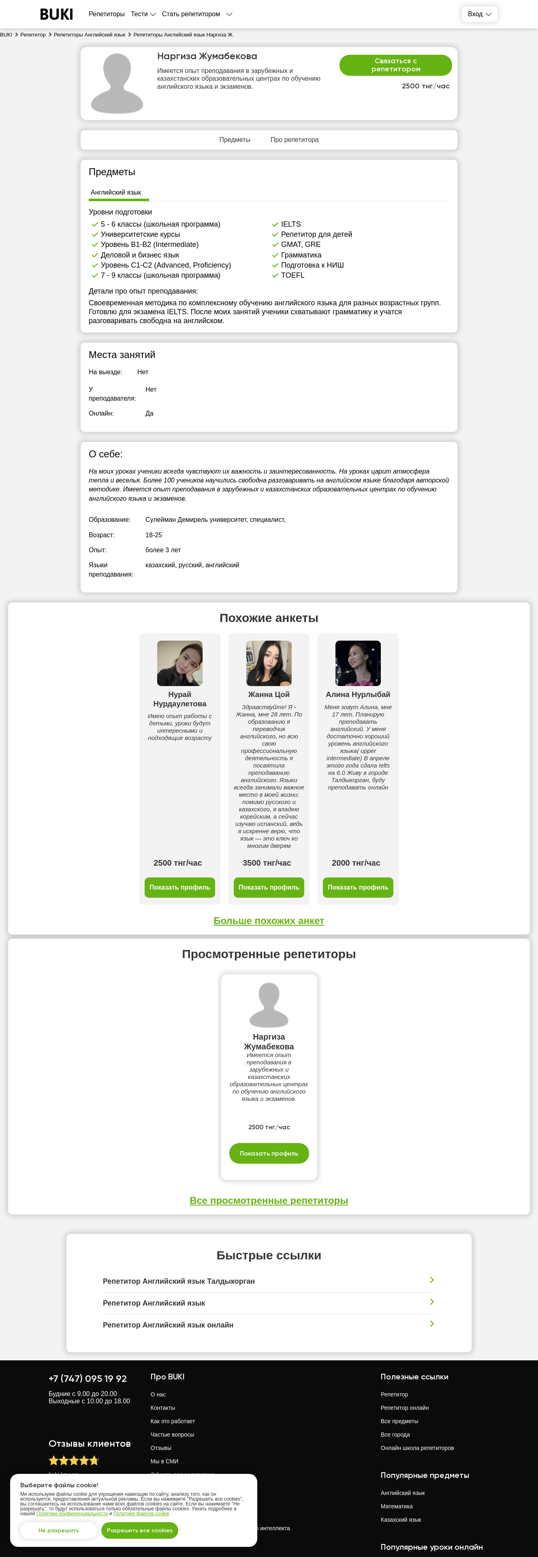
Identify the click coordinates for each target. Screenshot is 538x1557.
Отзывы (161, 1367)
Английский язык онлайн (413, 1524)
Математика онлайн (407, 1484)
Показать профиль (111, 807)
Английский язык (403, 1412)
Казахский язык (401, 1439)
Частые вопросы (172, 1354)
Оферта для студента (179, 1408)
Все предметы (399, 1341)
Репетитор (394, 1314)
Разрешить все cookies (140, 1530)
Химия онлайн (399, 1511)
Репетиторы (107, 14)
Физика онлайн (401, 1498)
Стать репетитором (191, 14)
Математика (397, 1426)
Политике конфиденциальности (72, 1513)
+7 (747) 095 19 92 (88, 1298)
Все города (395, 1354)
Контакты (163, 1327)
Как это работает (173, 1341)
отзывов (88, 1407)
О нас (158, 1314)
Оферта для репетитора (183, 1394)
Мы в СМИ (165, 1381)
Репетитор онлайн (405, 1327)
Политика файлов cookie (183, 1434)
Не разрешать (58, 1530)
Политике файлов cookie (141, 1513)
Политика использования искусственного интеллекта (220, 1448)
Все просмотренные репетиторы (269, 1120)
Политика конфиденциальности (193, 1421)
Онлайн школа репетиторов (417, 1367)
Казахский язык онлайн (411, 1538)
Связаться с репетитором (396, 64)
